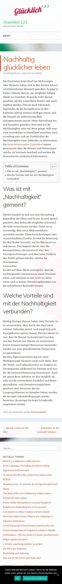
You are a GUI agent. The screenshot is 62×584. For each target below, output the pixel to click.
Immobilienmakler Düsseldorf (25, 144)
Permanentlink (38, 412)
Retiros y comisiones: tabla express (21, 461)
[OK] (58, 575)
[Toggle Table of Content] (52, 166)
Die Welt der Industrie (15, 548)
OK (17, 578)
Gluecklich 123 (15, 22)
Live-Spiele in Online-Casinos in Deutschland (26, 511)
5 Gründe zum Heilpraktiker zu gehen (22, 543)
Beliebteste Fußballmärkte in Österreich (24, 507)
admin (39, 73)
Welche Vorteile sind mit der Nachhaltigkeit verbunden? (30, 176)
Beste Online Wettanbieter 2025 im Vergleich (27, 502)
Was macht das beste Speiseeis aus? (22, 557)
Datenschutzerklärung (35, 578)
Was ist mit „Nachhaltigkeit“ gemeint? (27, 171)
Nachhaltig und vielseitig (16, 553)
